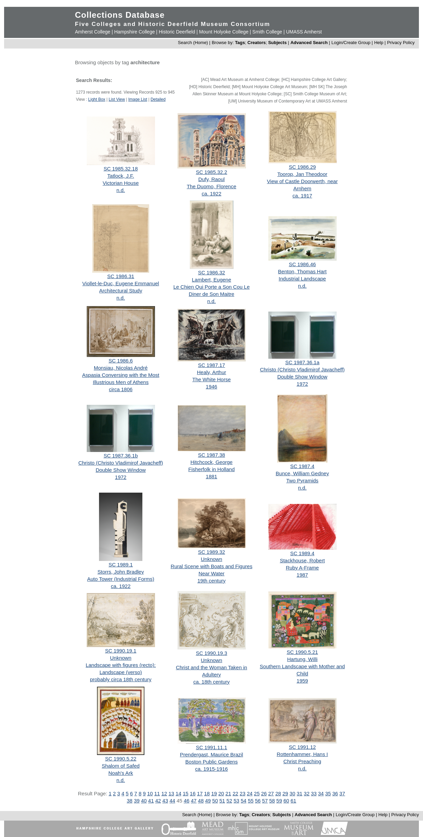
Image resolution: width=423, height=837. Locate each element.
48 (201, 801)
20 (221, 793)
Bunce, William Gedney (302, 473)
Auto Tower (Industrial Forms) (120, 579)
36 (335, 793)
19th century (211, 581)
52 (229, 801)
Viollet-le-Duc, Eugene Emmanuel (120, 283)
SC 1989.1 (121, 564)
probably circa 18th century (120, 679)
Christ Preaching (302, 761)
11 (157, 793)
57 (265, 801)
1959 (302, 681)
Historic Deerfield (177, 32)
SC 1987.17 (211, 365)
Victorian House (121, 183)
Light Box (96, 99)
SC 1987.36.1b (120, 455)
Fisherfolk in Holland (211, 469)
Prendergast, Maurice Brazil (211, 754)
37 (342, 793)
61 (293, 801)
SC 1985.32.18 (120, 168)
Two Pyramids (302, 480)
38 (129, 801)
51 (222, 801)
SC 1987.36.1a (302, 362)
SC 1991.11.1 (211, 747)
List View (117, 99)
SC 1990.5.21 (302, 652)
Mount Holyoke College (224, 32)
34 (321, 793)
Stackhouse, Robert (302, 560)
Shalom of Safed (121, 766)
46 (186, 801)
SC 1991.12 (302, 747)
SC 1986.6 (121, 360)
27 (271, 793)
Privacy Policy (401, 42)
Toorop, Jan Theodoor (302, 174)
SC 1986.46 (302, 264)
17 (200, 793)
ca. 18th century (211, 682)
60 (286, 801)
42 (158, 801)
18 (207, 793)
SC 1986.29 (302, 167)
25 (257, 793)
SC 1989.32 (211, 552)
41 (151, 801)
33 (314, 793)
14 (178, 793)
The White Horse (211, 379)
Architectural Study (120, 290)
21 (228, 793)
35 (328, 793)
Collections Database (120, 14)
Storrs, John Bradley (121, 572)
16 (193, 793)
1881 (211, 476)
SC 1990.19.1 (121, 651)
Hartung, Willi (302, 659)
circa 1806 (120, 389)
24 (250, 793)
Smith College (267, 32)
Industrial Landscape (302, 279)
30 (292, 793)
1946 (211, 386)
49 (208, 801)
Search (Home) (193, 42)
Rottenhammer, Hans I (302, 754)
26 (264, 793)
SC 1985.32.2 (211, 172)
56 (258, 801)
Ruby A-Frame (302, 568)
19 (214, 793)
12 (164, 793)
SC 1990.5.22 (121, 758)
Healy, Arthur (211, 372)
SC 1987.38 (211, 455)
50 (215, 801)
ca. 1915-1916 (211, 769)
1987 (302, 575)
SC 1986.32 (211, 272)
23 (242, 793)
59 (279, 801)
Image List (137, 99)
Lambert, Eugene (211, 280)
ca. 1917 (302, 195)
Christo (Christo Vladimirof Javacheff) (302, 369)
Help (378, 42)
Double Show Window (302, 377)
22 (235, 793)
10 (150, 793)
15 (185, 793)
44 (172, 801)
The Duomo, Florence (211, 186)
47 (194, 801)
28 (278, 793)
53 (236, 801)
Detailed (158, 99)
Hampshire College (134, 32)
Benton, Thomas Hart (302, 271)
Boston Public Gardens (211, 762)
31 (299, 793)
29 (285, 793)
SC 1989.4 (302, 553)
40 (144, 801)
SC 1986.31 (120, 276)
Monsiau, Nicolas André (121, 368)
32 (307, 793)
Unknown (211, 559)
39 (137, 801)
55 (251, 801)
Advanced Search (309, 42)
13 (171, 793)
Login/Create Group (352, 42)
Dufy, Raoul (211, 179)
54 (243, 801)
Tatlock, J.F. (120, 176)
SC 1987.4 (302, 466)
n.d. (120, 190)
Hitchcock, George (211, 462)
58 (272, 801)
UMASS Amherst (304, 32)
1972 (302, 384)
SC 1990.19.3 (211, 653)
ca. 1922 (212, 193)
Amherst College (93, 32)
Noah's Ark (120, 773)
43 (165, 801)
